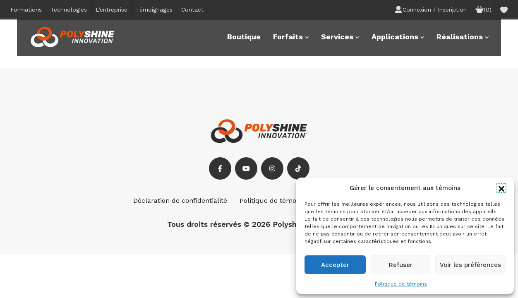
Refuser (400, 265)
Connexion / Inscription (430, 9)
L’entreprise (111, 9)
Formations (26, 9)
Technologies (68, 9)
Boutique (244, 36)
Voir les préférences (470, 265)
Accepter (335, 265)
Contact (192, 9)
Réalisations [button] (462, 36)
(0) (483, 9)
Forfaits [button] (291, 36)
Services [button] (340, 36)
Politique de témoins (401, 284)
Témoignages (154, 9)
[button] (501, 188)
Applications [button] (398, 36)
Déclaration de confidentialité (180, 200)
